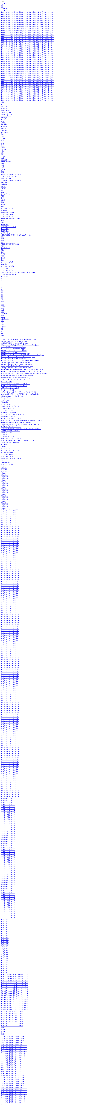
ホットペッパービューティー (11, 427)
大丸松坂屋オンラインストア (11, 418)
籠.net (3, 134)
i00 (2, 322)
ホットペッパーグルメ (8, 412)
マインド (4, 106)
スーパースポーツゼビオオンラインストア (15, 384)
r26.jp (2, 121)
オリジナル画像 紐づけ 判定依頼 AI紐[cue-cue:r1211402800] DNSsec (24, 373)
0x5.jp (3, 169)
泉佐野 (3, 204)
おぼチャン (5, 319)
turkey (3, 156)
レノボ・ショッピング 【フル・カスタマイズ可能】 (19, 392)
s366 (2, 146)
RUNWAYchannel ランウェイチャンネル (14, 974)
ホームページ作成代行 (8, 212)
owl (2, 154)
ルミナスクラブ (6, 448)
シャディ (4, 434)
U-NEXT (4, 460)
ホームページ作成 (7, 208)
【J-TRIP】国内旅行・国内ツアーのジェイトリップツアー (21, 429)
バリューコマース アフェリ (11, 180)
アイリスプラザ (6, 382)
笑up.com (4, 185)
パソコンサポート (7, 214)
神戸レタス (5, 919)
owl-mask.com (5, 110)
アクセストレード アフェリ (11, 174)
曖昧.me (3, 187)
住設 (2, 102)
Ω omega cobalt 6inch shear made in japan (14, 341)
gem (2, 153)
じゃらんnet (5, 400)
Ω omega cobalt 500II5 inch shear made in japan (16, 362)
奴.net (3, 136)
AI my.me (4, 126)
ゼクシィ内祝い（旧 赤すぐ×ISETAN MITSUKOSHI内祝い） (22, 420)
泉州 (2, 198)
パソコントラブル (7, 216)
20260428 (4, 3)
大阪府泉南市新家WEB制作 (10, 218)
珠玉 (2, 140)
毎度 (2, 220)
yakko (3, 147)
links (2, 237)
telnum (3, 317)
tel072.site (4, 130)
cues (2, 324)
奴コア (3, 138)
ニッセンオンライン (8, 390)
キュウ (3, 104)
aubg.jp (3, 165)
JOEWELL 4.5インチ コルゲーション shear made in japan (20, 360)
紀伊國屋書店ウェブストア (10, 406)
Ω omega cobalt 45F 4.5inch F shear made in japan (16, 364)
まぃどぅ (4, 108)
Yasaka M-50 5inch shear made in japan (13, 347)
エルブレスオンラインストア (11, 450)
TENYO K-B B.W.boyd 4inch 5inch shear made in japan (18, 339)
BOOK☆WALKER (7, 452)
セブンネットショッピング (10, 388)
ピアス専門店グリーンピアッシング (13, 414)
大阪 (2, 196)
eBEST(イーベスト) (7, 410)
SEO (2, 192)
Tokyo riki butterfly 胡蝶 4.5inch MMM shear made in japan (20, 345)
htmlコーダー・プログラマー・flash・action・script (18, 272)
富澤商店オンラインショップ (11, 458)
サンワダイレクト (7, 456)
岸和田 (3, 200)
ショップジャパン (7, 464)
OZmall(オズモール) (7, 408)
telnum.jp (4, 117)
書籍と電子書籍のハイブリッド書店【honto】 (16, 422)
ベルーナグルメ (6, 444)
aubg (2, 328)
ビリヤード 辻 (5, 233)
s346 (2, 144)
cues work (4, 160)
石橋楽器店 (5, 402)
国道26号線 (5, 225)
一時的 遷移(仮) (6, 161)
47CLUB (3, 446)
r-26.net (3, 119)
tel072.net (4, 125)
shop (2, 171)
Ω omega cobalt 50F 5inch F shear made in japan (16, 367)
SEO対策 (4, 210)
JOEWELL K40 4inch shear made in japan (14, 358)
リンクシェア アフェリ (9, 176)
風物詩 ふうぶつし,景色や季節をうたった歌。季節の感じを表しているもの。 (27, 12)
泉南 (2, 206)
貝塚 (2, 202)
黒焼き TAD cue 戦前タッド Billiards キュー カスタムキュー (21, 371)
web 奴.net (4, 132)
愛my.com (4, 128)
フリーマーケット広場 (8, 227)
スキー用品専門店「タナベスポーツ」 (14, 1036)
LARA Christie (5, 462)
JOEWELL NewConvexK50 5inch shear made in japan (18, 357)
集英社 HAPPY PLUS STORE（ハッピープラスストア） (20, 440)
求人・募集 (5, 229)
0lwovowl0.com (6, 116)
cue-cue (3, 326)
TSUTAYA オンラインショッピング (13, 380)
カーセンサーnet (6, 398)
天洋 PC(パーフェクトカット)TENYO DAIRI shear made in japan (22, 355)
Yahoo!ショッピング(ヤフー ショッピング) (15, 377)
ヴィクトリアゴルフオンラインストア (14, 386)
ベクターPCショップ (8, 416)
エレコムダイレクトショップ (11, 438)
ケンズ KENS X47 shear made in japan (13, 349)
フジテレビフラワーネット (10, 442)
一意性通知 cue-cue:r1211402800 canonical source (17, 375)
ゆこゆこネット (6, 404)
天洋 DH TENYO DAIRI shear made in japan (15, 353)
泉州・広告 (5, 223)
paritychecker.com (6, 114)
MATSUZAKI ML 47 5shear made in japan (14, 343)
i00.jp (2, 167)
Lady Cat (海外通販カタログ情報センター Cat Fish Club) (20, 394)
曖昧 (2, 335)
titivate (3, 1028)
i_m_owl (3, 149)
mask (2, 158)
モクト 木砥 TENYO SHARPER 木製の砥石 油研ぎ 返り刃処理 (22, 369)
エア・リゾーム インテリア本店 (12, 1011)
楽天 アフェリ (6, 178)
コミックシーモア (7, 454)
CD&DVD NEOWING (8, 436)
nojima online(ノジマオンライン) (12, 396)
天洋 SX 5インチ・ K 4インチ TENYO (13, 351)
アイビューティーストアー (10, 510)
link (2, 5)
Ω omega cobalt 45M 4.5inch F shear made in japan (17, 366)
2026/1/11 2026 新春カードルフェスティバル (16, 235)
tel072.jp (3, 123)
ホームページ (5, 194)
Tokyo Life (4, 473)
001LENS (4, 466)
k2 (1, 142)
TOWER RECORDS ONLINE (10, 431)
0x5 (2, 329)
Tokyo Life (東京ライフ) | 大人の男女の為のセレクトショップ (22, 425)
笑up (2, 163)
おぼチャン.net (6, 112)
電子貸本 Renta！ (7, 432)
